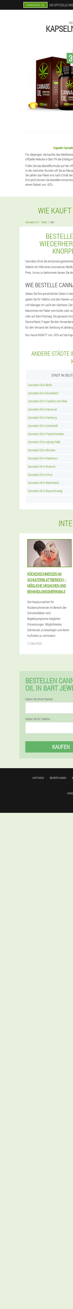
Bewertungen (58, 778)
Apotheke (38, 778)
